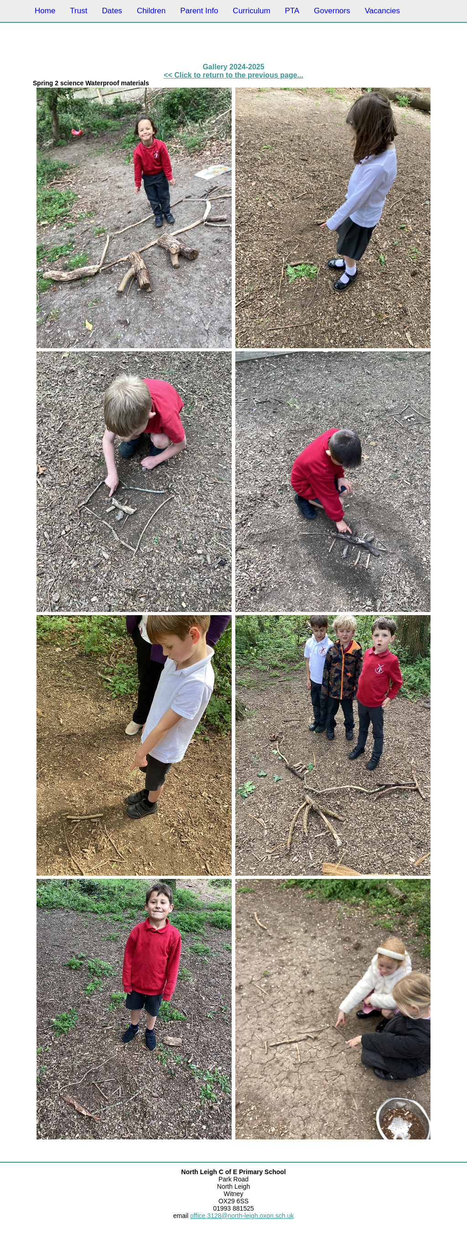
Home (45, 10)
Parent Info (199, 10)
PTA (292, 10)
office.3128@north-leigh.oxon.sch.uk (242, 1215)
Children (151, 10)
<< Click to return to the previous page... (233, 75)
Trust (78, 10)
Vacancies (382, 10)
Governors (332, 10)
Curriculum (251, 10)
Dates (112, 10)
